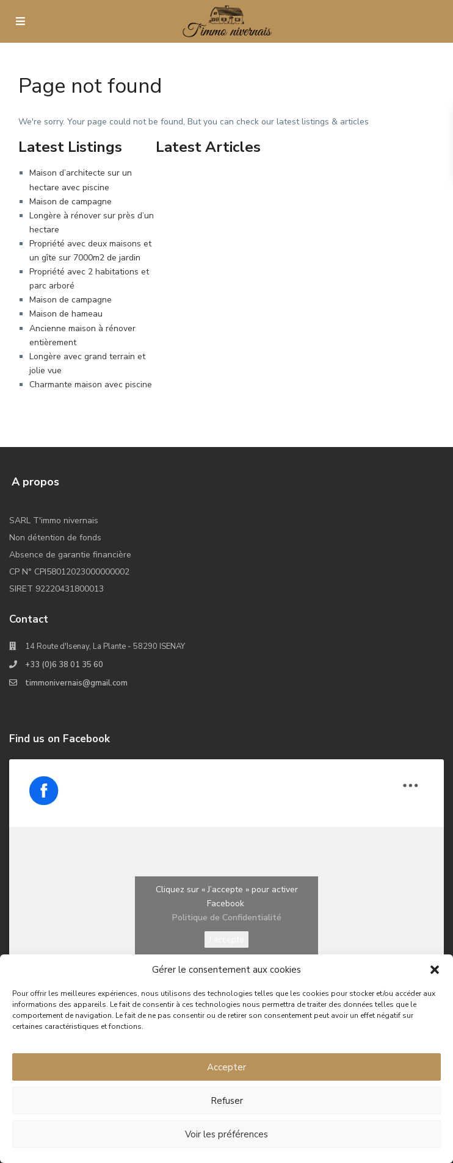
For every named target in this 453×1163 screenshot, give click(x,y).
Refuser (227, 1101)
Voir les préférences (226, 1134)
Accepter (226, 1067)
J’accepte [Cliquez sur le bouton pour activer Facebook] (226, 939)
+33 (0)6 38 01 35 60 (64, 664)
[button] (435, 970)
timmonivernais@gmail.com (76, 683)
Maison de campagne (70, 201)
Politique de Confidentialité (226, 917)
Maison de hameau (66, 314)
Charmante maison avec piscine (90, 384)
